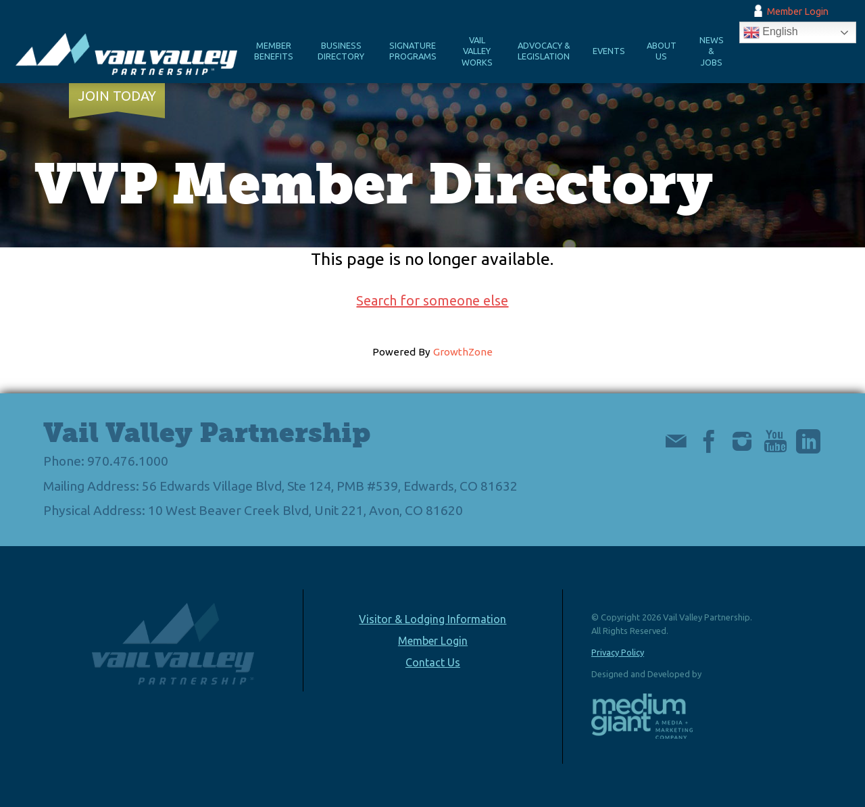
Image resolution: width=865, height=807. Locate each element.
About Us (661, 51)
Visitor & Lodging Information (432, 619)
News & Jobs (711, 51)
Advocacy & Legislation (544, 51)
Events (609, 50)
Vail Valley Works (477, 51)
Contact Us (432, 662)
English (770, 32)
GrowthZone (463, 352)
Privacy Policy (617, 652)
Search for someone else (432, 300)
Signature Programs (413, 51)
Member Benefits (273, 51)
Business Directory (341, 51)
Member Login (798, 11)
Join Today (117, 96)
